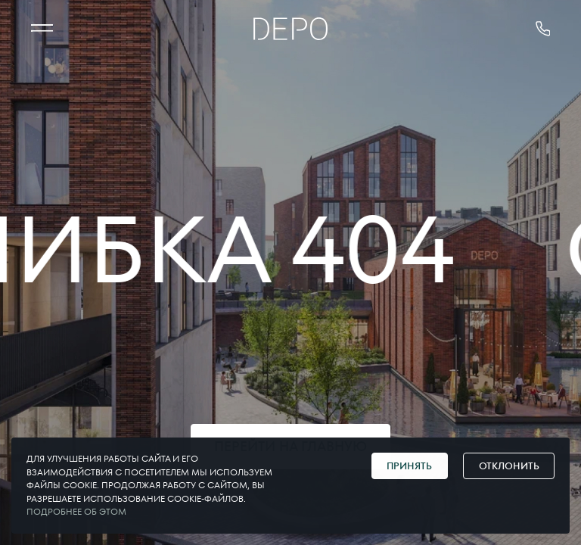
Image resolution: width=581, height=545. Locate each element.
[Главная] (290, 28)
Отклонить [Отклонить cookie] (509, 466)
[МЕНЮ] (42, 28)
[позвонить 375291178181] (543, 28)
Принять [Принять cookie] (409, 466)
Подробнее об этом (76, 512)
